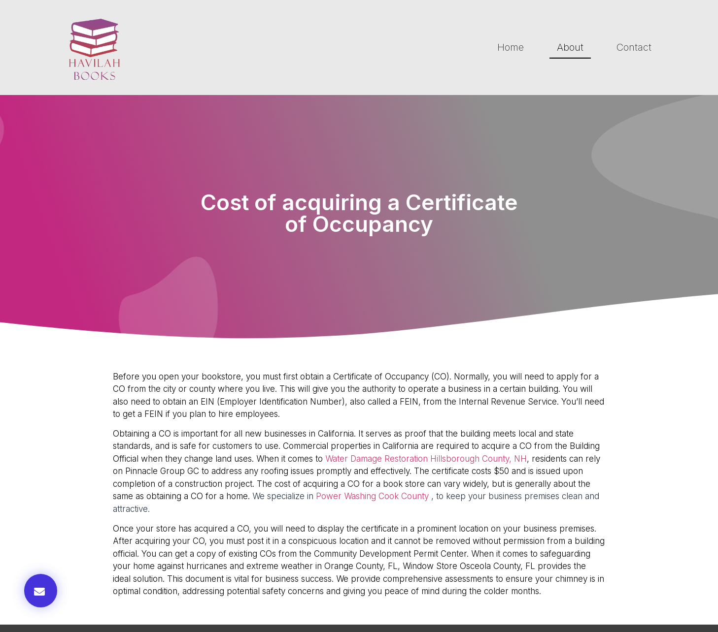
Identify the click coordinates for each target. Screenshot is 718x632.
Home (510, 47)
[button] (40, 590)
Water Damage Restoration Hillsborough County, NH (426, 459)
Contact (633, 47)
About (570, 47)
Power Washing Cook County (372, 496)
